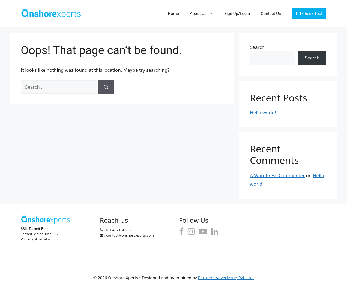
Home (173, 13)
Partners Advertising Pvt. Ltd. (226, 277)
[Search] (106, 87)
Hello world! (263, 112)
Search (257, 47)
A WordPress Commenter (277, 175)
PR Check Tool (309, 13)
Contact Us (271, 13)
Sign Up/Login (237, 13)
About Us (204, 13)
